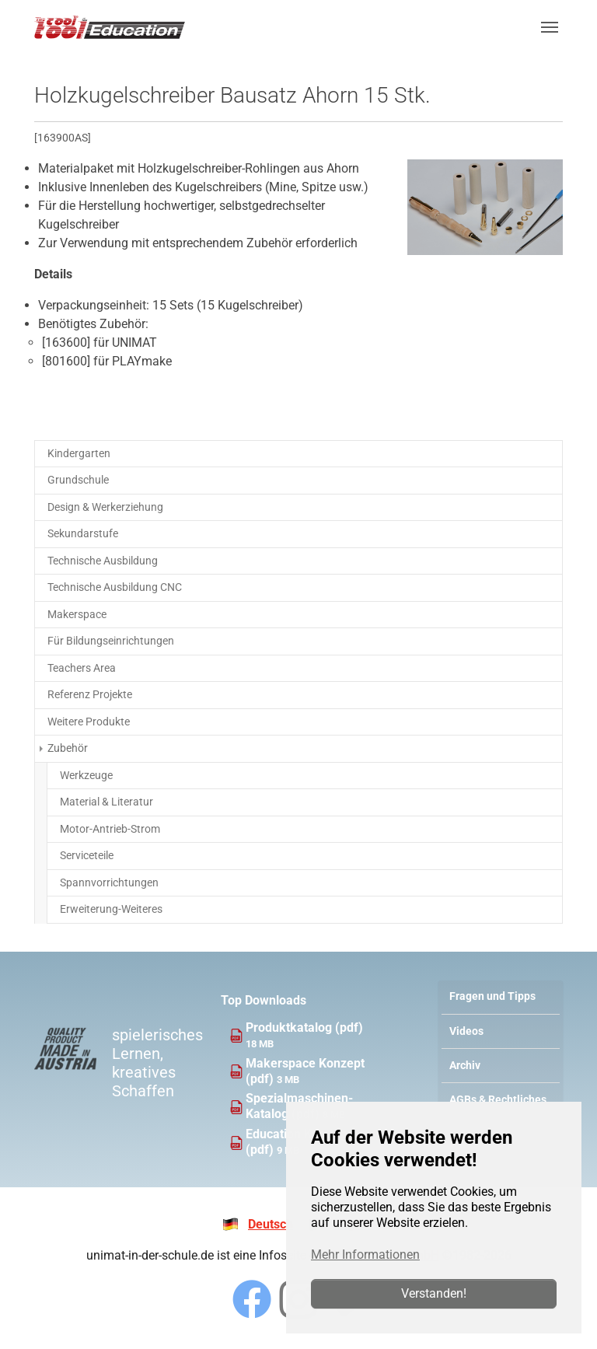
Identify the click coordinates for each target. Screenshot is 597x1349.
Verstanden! (433, 1293)
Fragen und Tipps (492, 996)
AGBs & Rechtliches (497, 1099)
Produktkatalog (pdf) (304, 1027)
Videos (466, 1031)
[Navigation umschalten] (549, 27)
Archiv (464, 1065)
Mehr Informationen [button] (365, 1254)
